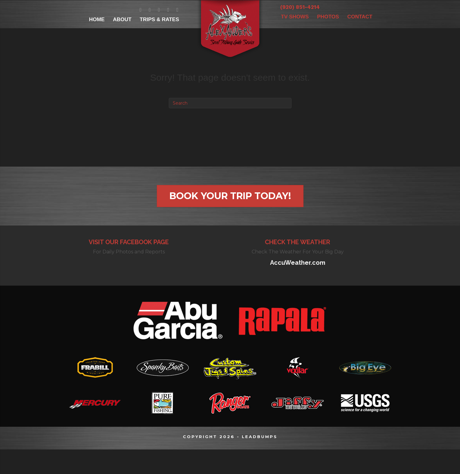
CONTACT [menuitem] (360, 17)
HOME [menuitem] (97, 19)
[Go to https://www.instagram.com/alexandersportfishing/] (168, 9)
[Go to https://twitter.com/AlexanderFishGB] (150, 9)
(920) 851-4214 (300, 7)
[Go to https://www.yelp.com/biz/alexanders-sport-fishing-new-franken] (177, 9)
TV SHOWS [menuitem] (295, 17)
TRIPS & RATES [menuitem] (159, 19)
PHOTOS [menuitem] (328, 17)
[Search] (230, 103)
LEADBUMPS (259, 436)
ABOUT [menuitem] (122, 19)
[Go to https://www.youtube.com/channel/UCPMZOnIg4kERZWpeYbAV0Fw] (159, 9)
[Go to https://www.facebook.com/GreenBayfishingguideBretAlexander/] (140, 9)
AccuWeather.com (297, 262)
